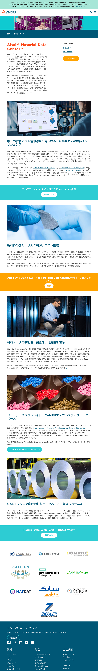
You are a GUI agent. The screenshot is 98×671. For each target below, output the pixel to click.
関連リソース (19, 34)
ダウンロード (11, 663)
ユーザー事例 (11, 654)
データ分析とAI (40, 657)
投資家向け (66, 668)
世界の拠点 (66, 657)
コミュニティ (68, 48)
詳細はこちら (49, 194)
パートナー (66, 665)
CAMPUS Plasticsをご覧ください (25, 449)
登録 (49, 286)
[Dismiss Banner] (90, 4)
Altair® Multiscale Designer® (72, 168)
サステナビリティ (68, 660)
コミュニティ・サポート (15, 669)
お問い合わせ (49, 535)
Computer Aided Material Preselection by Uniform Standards (58, 428)
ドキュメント (11, 666)
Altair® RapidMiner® (74, 170)
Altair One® (67, 52)
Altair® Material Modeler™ (44, 168)
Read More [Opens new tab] (80, 6)
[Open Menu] (94, 12)
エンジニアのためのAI (42, 654)
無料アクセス (71, 58)
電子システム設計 (41, 663)
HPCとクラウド (40, 669)
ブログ (9, 660)
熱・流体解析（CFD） (42, 666)
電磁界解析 (38, 660)
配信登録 (13, 638)
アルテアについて (68, 654)
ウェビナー (10, 657)
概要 (8, 34)
